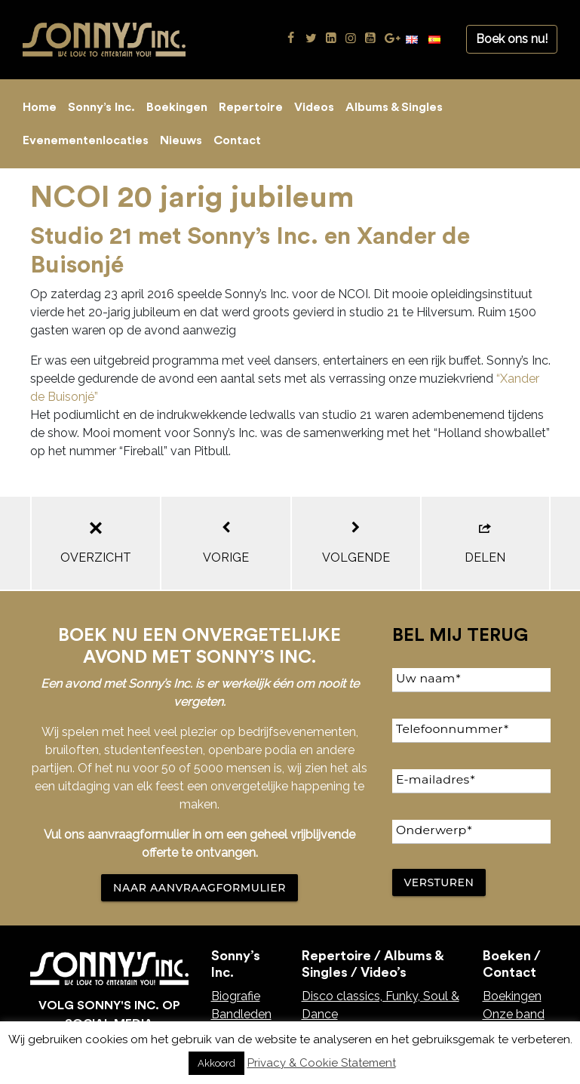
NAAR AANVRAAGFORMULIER (199, 888)
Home (40, 107)
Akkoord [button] (216, 1063)
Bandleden (241, 1014)
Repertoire (251, 107)
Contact (237, 140)
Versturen (439, 882)
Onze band (514, 1014)
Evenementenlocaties (86, 140)
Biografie (235, 996)
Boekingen (176, 107)
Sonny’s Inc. (101, 107)
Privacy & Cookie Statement (321, 1063)
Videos (314, 107)
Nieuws (181, 140)
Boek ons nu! (512, 39)
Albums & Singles (394, 107)
